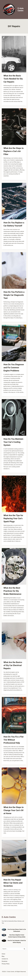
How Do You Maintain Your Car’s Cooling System (13, 442)
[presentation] (14, 54)
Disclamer (4, 961)
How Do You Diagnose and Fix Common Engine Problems (14, 367)
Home (3, 954)
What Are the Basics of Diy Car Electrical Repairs (13, 665)
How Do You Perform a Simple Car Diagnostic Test (14, 295)
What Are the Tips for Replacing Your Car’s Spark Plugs (13, 518)
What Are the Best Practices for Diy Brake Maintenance (12, 591)
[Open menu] (25, 9)
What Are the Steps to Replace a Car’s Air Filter (14, 151)
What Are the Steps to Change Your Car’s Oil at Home (14, 810)
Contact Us (5, 959)
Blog (3, 956)
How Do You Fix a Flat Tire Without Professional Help (13, 740)
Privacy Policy (5, 963)
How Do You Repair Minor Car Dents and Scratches (13, 883)
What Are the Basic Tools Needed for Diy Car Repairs (13, 78)
